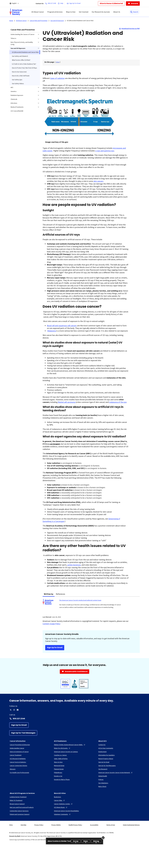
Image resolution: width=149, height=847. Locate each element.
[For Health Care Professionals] (19, 772)
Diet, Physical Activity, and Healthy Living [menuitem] (22, 43)
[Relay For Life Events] (62, 748)
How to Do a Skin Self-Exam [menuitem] (20, 76)
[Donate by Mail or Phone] (62, 779)
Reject (85, 841)
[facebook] (17, 710)
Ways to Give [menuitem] (70, 12)
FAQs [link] (11, 825)
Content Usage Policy (51, 623)
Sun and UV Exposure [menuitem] (18, 48)
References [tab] (60, 594)
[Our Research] (102, 769)
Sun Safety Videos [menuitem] (18, 84)
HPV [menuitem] (12, 87)
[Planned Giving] (59, 769)
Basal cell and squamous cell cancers (62, 325)
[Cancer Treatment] (15, 755)
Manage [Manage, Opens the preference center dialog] (96, 841)
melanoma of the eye (118, 402)
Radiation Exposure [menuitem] (17, 95)
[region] (74, 841)
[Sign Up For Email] (74, 3)
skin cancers (98, 181)
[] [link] (57, 62)
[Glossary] (13, 769)
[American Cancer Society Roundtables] (66, 810)
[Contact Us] (101, 744)
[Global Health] (102, 776)
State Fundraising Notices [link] (131, 825)
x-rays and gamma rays (104, 150)
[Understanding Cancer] (17, 748)
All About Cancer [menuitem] (38, 12)
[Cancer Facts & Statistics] (18, 762)
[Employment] (102, 751)
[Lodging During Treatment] (18, 797)
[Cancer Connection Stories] (18, 765)
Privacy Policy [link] (38, 825)
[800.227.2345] (51, 3)
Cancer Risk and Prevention (23, 29)
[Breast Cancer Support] (17, 804)
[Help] (61, 3)
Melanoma (51, 331)
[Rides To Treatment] (16, 800)
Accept (75, 841)
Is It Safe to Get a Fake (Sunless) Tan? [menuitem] (24, 64)
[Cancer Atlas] (59, 800)
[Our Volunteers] (103, 783)
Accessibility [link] (94, 825)
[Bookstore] (57, 797)
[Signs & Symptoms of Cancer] (19, 751)
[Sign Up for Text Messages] (23, 733)
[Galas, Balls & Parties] (61, 758)
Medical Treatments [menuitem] (17, 107)
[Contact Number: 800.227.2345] (74, 718)
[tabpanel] (91, 605)
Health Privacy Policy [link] (75, 825)
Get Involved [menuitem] (83, 12)
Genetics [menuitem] (14, 91)
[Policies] (100, 779)
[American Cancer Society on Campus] (66, 751)
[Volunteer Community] (62, 814)
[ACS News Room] (61, 807)
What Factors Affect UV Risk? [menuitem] (21, 60)
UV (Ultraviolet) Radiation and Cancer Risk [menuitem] (25, 52)
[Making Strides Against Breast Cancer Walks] (70, 744)
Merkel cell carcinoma (67, 402)
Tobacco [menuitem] (13, 38)
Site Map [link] (23, 825)
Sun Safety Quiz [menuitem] (17, 80)
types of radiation (57, 78)
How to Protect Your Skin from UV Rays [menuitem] (24, 68)
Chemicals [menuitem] (14, 99)
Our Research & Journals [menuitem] (101, 12)
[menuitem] (15, 11)
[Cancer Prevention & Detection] (20, 744)
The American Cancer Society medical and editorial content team (80, 600)
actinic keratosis (74, 565)
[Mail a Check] (102, 786)
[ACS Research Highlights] (18, 758)
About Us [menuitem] (116, 12)
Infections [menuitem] (14, 103)
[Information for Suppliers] (106, 755)
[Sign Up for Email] (19, 725)
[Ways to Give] (58, 762)
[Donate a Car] (58, 776)
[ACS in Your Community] (105, 748)
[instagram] (14, 710)
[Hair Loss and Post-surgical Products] (22, 807)
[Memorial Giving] (59, 765)
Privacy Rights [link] (56, 825)
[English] (15, 3)
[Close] (103, 837)
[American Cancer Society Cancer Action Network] (115, 772)
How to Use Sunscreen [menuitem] (19, 72)
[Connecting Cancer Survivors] (19, 810)
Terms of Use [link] (110, 825)
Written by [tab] (48, 594)
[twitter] (10, 710)
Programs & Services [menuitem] (55, 12)
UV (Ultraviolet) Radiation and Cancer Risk (80, 21)
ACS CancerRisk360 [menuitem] (17, 111)
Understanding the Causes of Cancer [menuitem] (22, 34)
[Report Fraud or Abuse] (105, 758)
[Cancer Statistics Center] (63, 804)
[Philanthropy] (58, 772)
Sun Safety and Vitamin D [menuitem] (20, 56)
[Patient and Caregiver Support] (19, 814)
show (57, 62)
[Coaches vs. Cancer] (60, 755)
